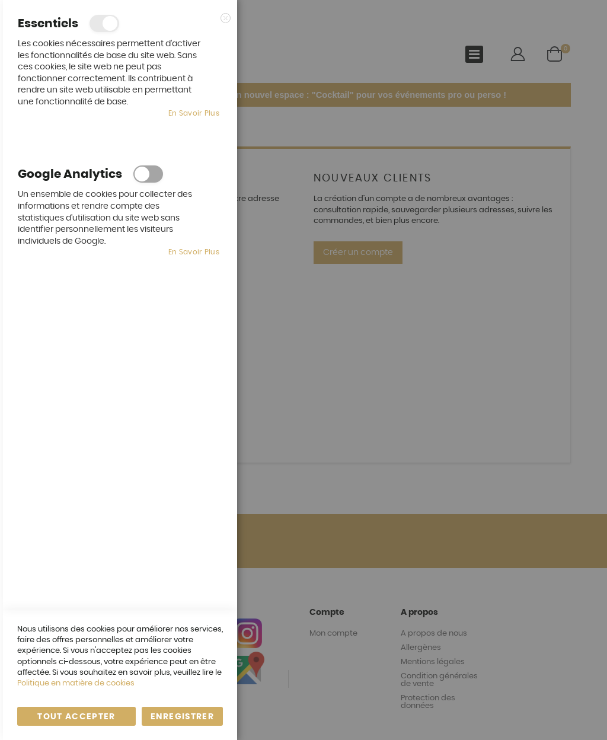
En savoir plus (193, 113)
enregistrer (182, 717)
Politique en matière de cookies (76, 683)
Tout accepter (76, 717)
